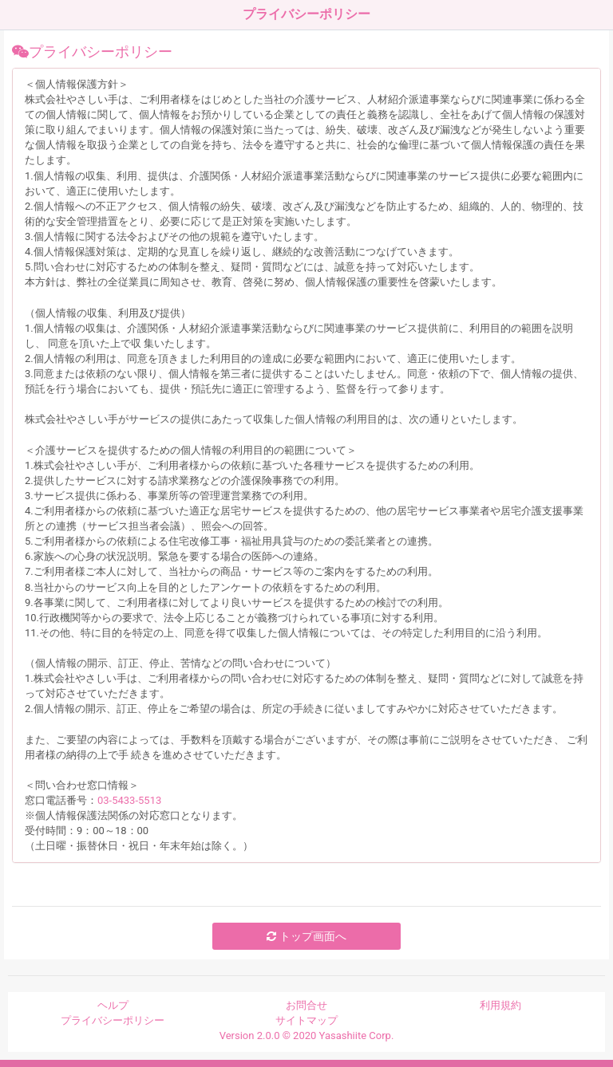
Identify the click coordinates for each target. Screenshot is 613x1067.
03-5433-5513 (129, 800)
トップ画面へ (306, 936)
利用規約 (500, 1005)
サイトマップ (306, 1020)
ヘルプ (113, 1005)
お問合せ (306, 1005)
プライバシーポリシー (112, 1020)
